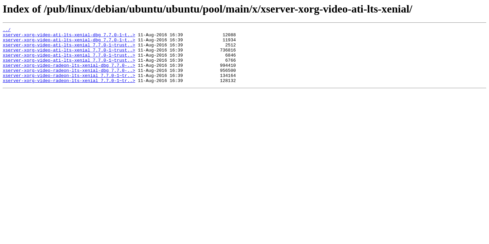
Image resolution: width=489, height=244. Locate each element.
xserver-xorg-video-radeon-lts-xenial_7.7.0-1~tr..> (69, 85)
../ (7, 30)
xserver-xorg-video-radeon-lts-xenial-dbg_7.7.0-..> (69, 73)
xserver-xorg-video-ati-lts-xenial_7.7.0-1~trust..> (69, 49)
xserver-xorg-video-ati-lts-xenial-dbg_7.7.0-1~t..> (69, 37)
